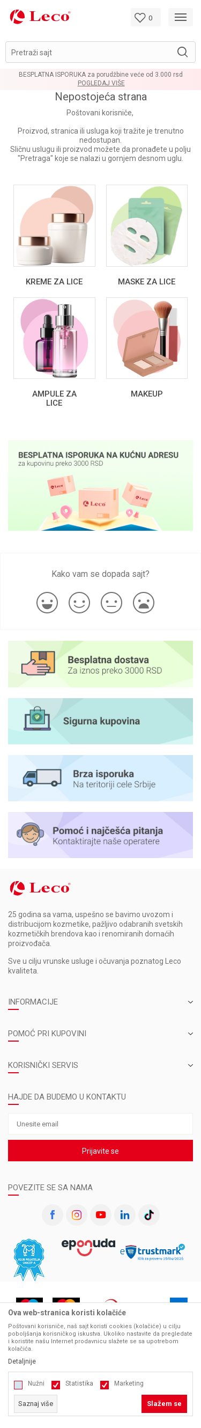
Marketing (129, 1383)
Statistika (79, 1383)
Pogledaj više (101, 83)
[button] (100, 52)
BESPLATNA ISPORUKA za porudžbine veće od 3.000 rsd (101, 74)
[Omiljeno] (146, 17)
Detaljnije (22, 1361)
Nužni (36, 1383)
